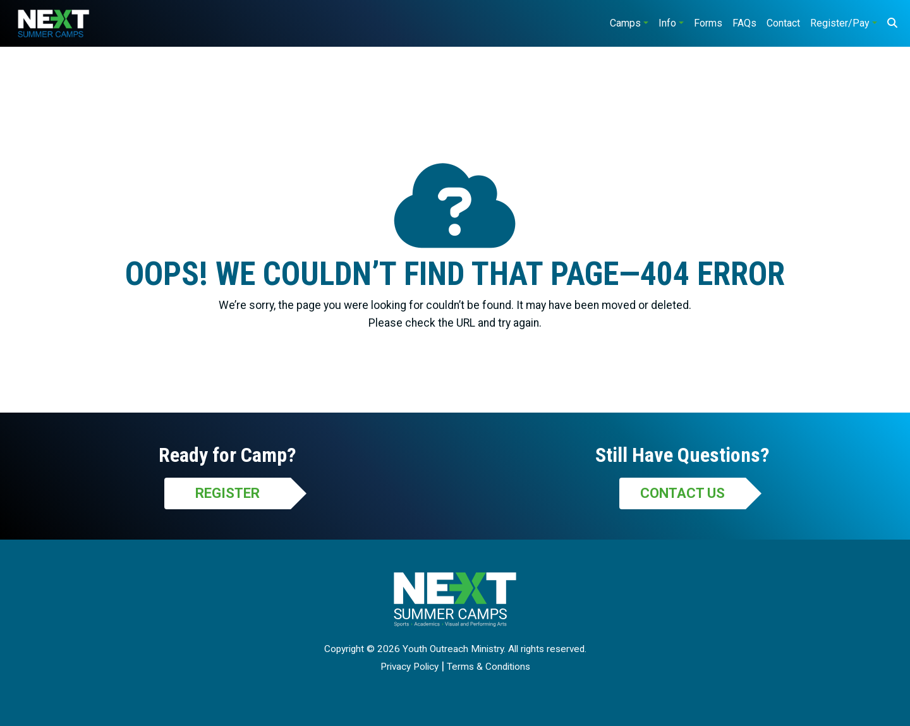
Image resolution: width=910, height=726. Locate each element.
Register (227, 493)
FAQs (744, 23)
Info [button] (667, 23)
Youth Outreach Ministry (453, 649)
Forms (708, 23)
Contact (783, 23)
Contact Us (682, 493)
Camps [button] (625, 23)
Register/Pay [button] (840, 23)
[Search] (892, 23)
